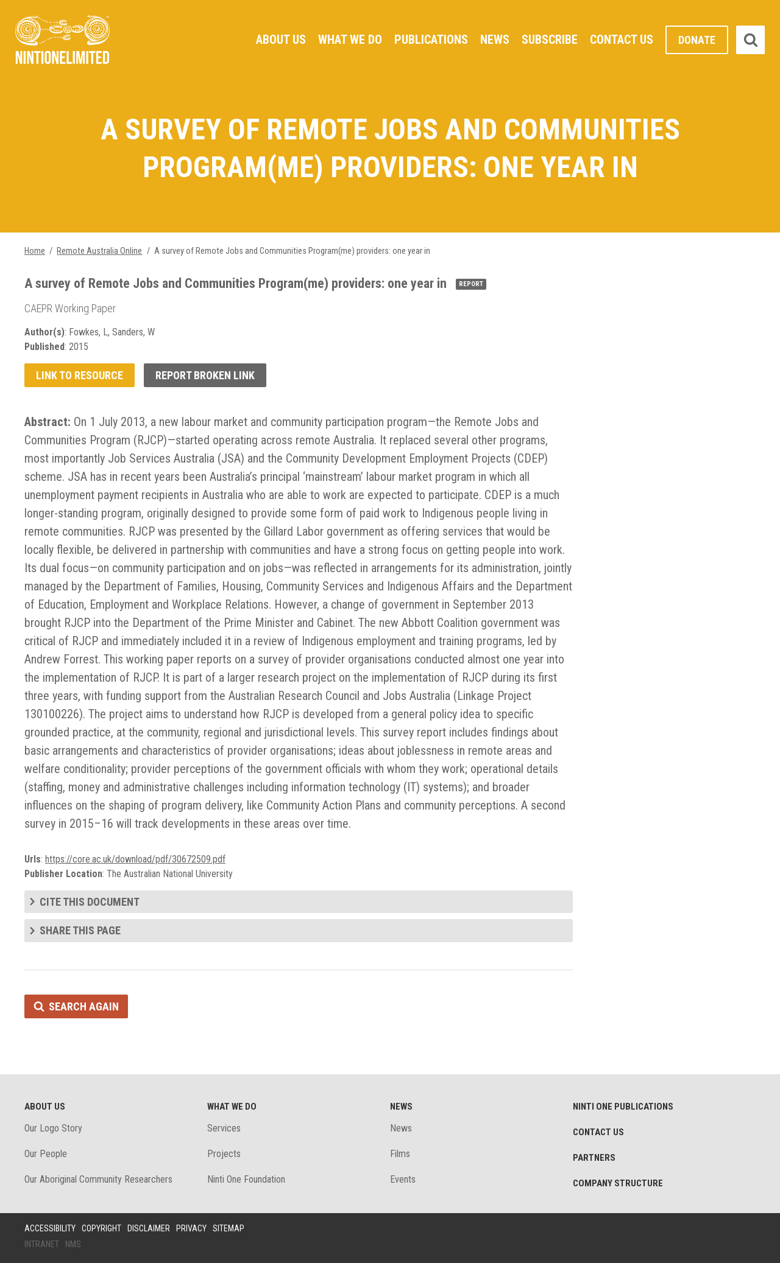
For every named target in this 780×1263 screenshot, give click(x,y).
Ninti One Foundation (246, 1179)
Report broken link (205, 375)
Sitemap (228, 1228)
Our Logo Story (53, 1128)
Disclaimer (148, 1228)
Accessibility (50, 1228)
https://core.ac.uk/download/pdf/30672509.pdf (135, 859)
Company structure (618, 1183)
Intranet (41, 1244)
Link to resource (79, 375)
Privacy (191, 1228)
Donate (696, 39)
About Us (281, 39)
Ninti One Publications (623, 1106)
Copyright (101, 1228)
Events (403, 1179)
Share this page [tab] (80, 930)
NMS (73, 1244)
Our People (45, 1154)
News (494, 39)
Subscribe (550, 39)
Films (400, 1154)
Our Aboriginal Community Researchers (98, 1179)
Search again (84, 1006)
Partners (594, 1157)
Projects (224, 1154)
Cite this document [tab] (90, 901)
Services (224, 1128)
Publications (431, 39)
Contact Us (621, 39)
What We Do (350, 39)
